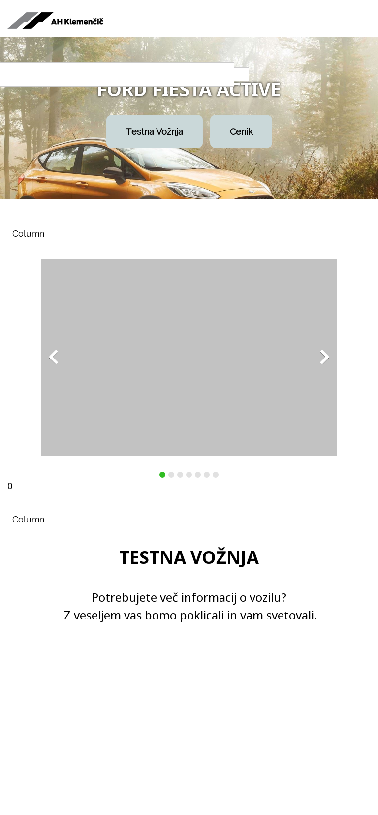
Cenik (241, 132)
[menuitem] (30, 75)
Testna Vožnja (154, 132)
